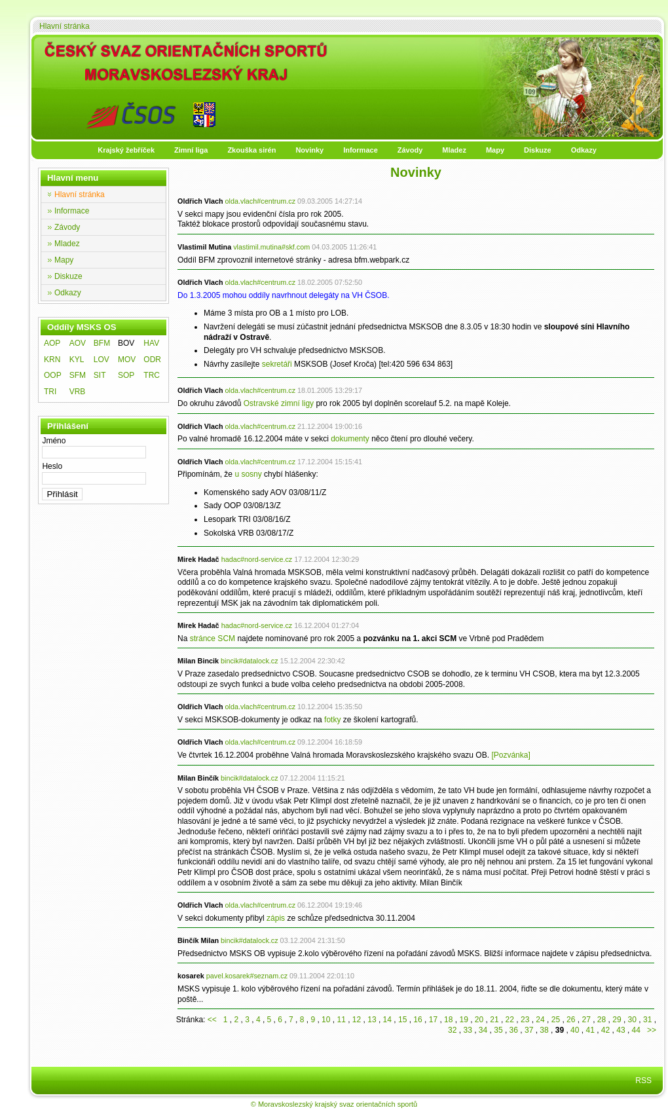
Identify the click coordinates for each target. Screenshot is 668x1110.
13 (371, 1019)
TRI (50, 391)
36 (514, 1030)
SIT (100, 375)
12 (356, 1019)
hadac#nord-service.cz (257, 559)
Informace (360, 150)
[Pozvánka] (510, 755)
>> (649, 1030)
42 (605, 1030)
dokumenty (350, 438)
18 (448, 1019)
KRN (52, 359)
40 (574, 1030)
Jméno (53, 440)
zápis (276, 918)
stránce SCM (212, 638)
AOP (52, 343)
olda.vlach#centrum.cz (260, 201)
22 (510, 1019)
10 (326, 1019)
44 (636, 1030)
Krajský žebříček (126, 150)
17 (433, 1019)
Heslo (52, 466)
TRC (151, 375)
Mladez (454, 150)
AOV (77, 343)
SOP (126, 375)
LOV (101, 359)
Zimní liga (191, 150)
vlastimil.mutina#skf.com (271, 247)
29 (616, 1019)
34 (483, 1030)
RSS (643, 1080)
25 (555, 1019)
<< (214, 1019)
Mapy (495, 150)
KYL (76, 359)
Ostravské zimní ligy (279, 403)
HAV (151, 343)
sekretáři (277, 364)
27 (586, 1019)
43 (620, 1030)
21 (494, 1019)
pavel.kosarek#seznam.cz (247, 976)
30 (632, 1019)
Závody (410, 150)
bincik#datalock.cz (249, 661)
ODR (152, 359)
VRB (77, 391)
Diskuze (537, 150)
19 (463, 1019)
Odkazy (584, 150)
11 (341, 1019)
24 (540, 1019)
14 (387, 1019)
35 (498, 1030)
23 (525, 1019)
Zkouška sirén (251, 150)
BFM (102, 343)
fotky (332, 719)
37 (529, 1030)
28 (601, 1019)
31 (647, 1019)
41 (589, 1030)
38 (544, 1030)
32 (452, 1030)
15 (402, 1019)
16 (417, 1019)
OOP (53, 375)
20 (479, 1019)
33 (467, 1030)
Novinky (309, 150)
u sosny (247, 474)
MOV (127, 359)
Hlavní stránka (64, 26)
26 (570, 1019)
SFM (77, 375)
